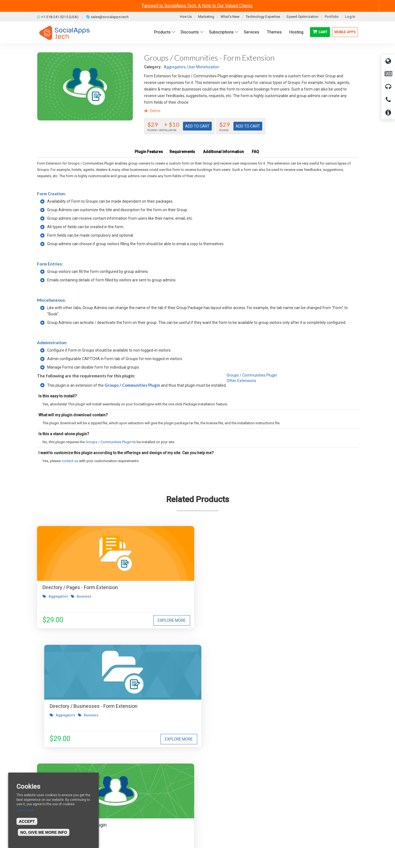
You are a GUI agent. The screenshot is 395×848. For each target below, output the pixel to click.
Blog (126, 770)
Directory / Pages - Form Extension (80, 587)
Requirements (182, 151)
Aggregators (175, 67)
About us (49, 770)
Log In (350, 17)
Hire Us (186, 17)
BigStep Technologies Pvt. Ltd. (213, 831)
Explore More (114, 620)
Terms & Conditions (139, 779)
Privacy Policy (134, 795)
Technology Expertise (263, 17)
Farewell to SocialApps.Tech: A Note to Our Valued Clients (197, 5)
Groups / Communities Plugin (132, 385)
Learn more (25, 810)
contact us (69, 461)
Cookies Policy (134, 803)
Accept (27, 821)
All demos (212, 770)
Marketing (206, 17)
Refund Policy (134, 787)
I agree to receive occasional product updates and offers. (200, 692)
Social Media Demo (220, 787)
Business (84, 596)
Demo (152, 111)
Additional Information (223, 151)
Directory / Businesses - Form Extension (196, 587)
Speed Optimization (302, 17)
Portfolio (332, 17)
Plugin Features (149, 151)
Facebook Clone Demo (223, 795)
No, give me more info (43, 832)
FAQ (255, 151)
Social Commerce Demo (225, 803)
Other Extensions (241, 380)
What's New (230, 17)
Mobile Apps (345, 32)
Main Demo (213, 779)
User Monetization (203, 67)
